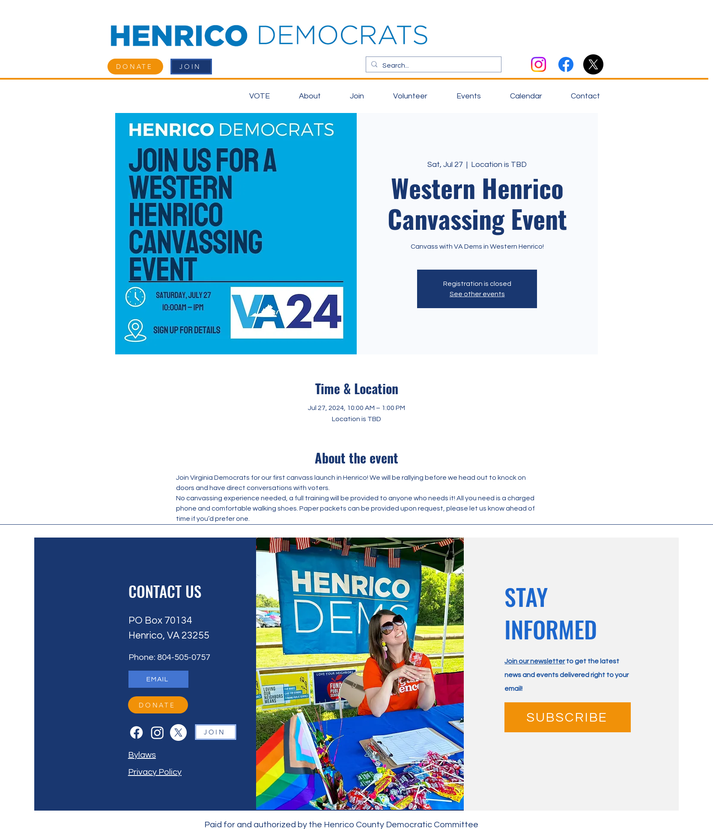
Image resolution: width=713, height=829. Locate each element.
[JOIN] (191, 66)
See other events (477, 294)
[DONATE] (135, 66)
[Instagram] (538, 64)
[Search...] (432, 66)
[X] (593, 64)
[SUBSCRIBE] (567, 717)
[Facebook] (566, 64)
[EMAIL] (158, 679)
